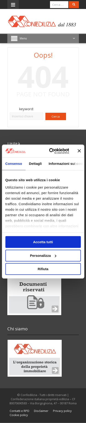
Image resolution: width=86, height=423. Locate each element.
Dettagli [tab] (35, 164)
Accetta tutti (43, 242)
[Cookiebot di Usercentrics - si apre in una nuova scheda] (51, 151)
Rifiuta (43, 269)
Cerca (56, 116)
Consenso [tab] (13, 164)
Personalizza (43, 255)
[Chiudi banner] (79, 151)
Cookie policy (19, 415)
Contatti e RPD (19, 411)
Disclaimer (41, 411)
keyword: (26, 108)
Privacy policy (62, 411)
